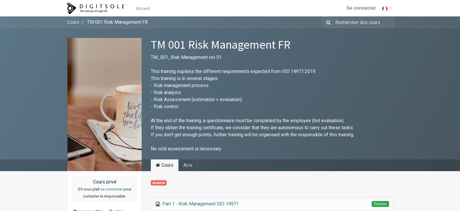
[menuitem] (143, 8)
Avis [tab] (187, 165)
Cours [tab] (164, 165)
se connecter (112, 189)
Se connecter (361, 8)
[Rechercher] (327, 22)
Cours (73, 22)
